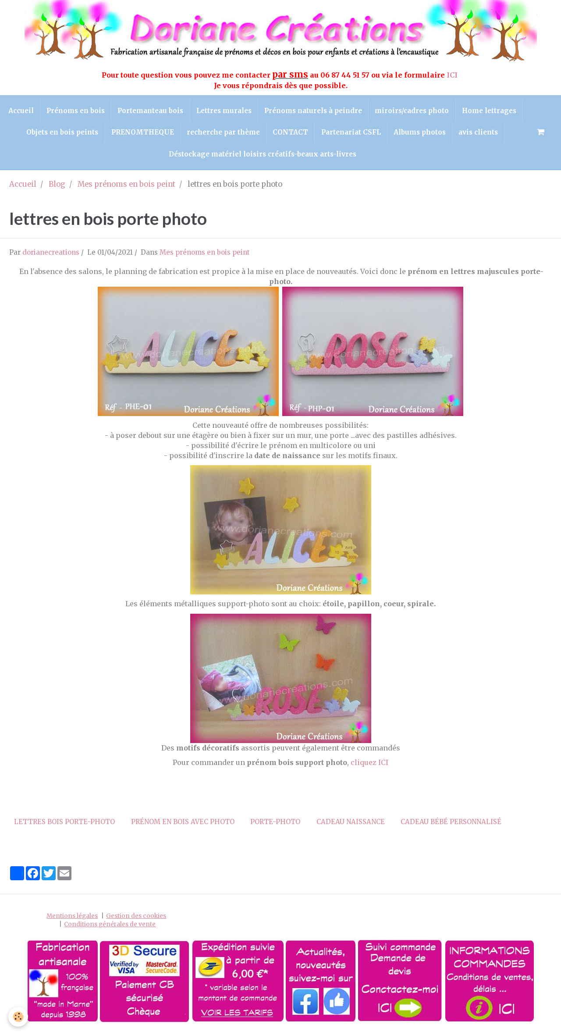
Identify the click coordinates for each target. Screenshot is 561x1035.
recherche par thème (283, 133)
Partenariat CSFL (412, 133)
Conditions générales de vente (110, 926)
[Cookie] (18, 1017)
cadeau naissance (350, 824)
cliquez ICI (369, 764)
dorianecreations (50, 254)
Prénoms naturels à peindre (348, 111)
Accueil (52, 111)
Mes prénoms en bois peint (126, 186)
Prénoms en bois (108, 111)
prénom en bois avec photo (182, 824)
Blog (57, 186)
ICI (453, 75)
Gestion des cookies (136, 918)
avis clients (161, 156)
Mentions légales (72, 918)
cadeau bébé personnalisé (451, 824)
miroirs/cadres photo (447, 111)
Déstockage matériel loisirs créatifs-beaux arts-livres (289, 156)
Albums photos (481, 133)
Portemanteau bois (184, 111)
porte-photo (275, 824)
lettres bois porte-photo (64, 824)
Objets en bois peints (120, 133)
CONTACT (351, 133)
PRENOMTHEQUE (201, 133)
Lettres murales (257, 111)
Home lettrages (44, 133)
